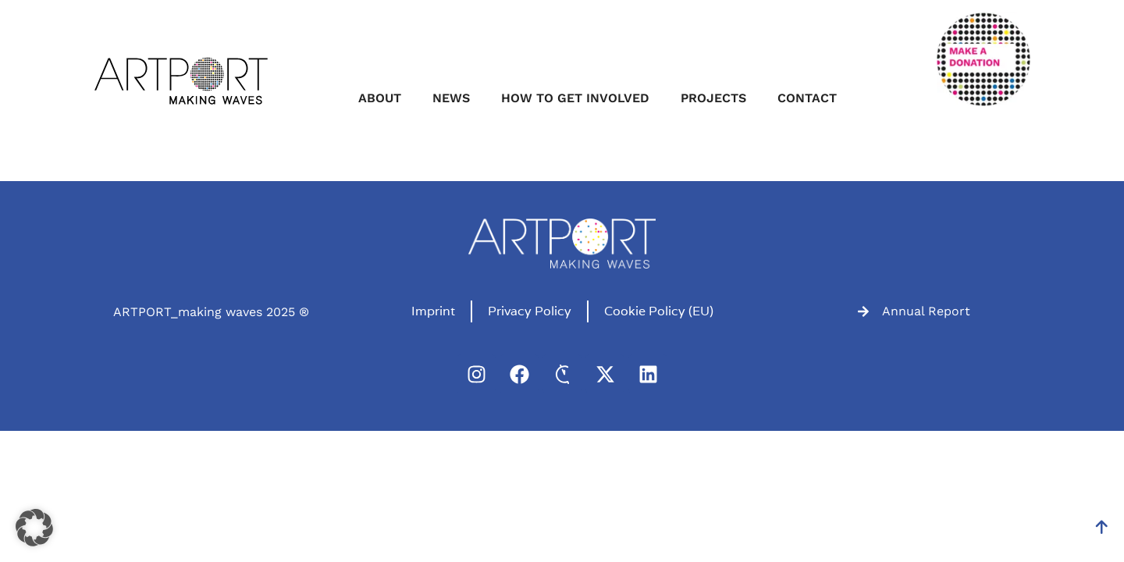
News (451, 98)
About (379, 98)
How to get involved (575, 98)
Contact (807, 98)
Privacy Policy (529, 311)
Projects (713, 98)
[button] (34, 527)
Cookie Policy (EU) (658, 311)
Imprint (433, 311)
